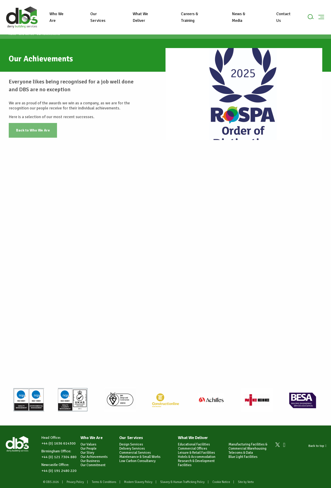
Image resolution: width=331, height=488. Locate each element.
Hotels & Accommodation (196, 457)
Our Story (87, 453)
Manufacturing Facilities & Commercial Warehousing (247, 446)
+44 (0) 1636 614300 (58, 443)
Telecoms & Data (240, 453)
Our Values (88, 444)
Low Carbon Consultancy (137, 461)
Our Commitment (93, 465)
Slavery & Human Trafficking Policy (182, 482)
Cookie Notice (221, 482)
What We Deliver (140, 17)
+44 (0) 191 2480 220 (59, 470)
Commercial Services (135, 453)
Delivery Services (132, 448)
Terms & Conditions (104, 482)
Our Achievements (94, 457)
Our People (88, 448)
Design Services (131, 444)
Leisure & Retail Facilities (196, 453)
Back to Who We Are (33, 130)
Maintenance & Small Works (139, 457)
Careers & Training (189, 17)
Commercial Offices (192, 448)
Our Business (90, 461)
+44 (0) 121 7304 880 (59, 457)
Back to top (317, 446)
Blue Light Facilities (242, 457)
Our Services (98, 17)
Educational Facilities (194, 444)
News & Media (238, 17)
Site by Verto (246, 482)
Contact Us (283, 17)
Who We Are (56, 17)
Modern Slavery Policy (138, 482)
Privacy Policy (75, 482)
